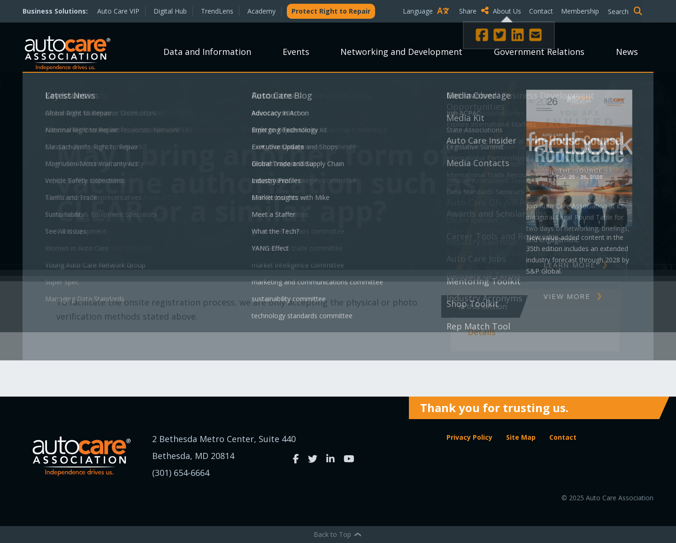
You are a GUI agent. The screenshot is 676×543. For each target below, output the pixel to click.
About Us (507, 11)
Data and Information (207, 51)
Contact (541, 11)
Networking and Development (401, 51)
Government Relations (539, 51)
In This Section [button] (482, 306)
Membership (580, 11)
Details (482, 331)
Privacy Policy (469, 437)
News (627, 51)
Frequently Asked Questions (182, 129)
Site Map (521, 437)
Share (474, 10)
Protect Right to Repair (331, 11)
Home (67, 129)
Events (296, 51)
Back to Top (338, 534)
